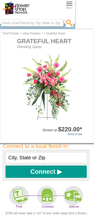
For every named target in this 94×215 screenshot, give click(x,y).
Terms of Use (74, 134)
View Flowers (31, 33)
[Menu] (69, 5)
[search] (69, 23)
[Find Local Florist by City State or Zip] (32, 22)
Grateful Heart (55, 33)
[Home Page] (15, 15)
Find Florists (11, 33)
